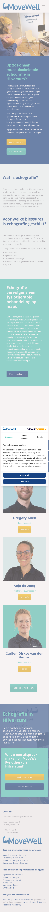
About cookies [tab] (24, 437)
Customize (24, 481)
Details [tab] (40, 437)
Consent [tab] (9, 437)
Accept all (24, 475)
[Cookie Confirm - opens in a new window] (36, 429)
